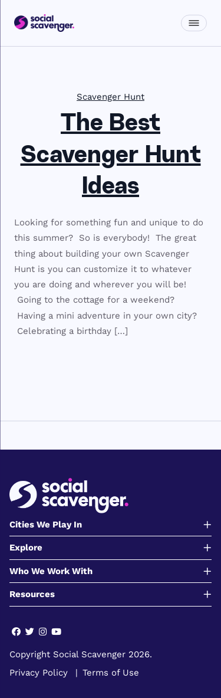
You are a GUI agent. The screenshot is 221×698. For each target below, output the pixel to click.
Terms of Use (111, 672)
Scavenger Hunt (110, 96)
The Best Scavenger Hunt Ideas (111, 156)
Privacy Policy (38, 672)
